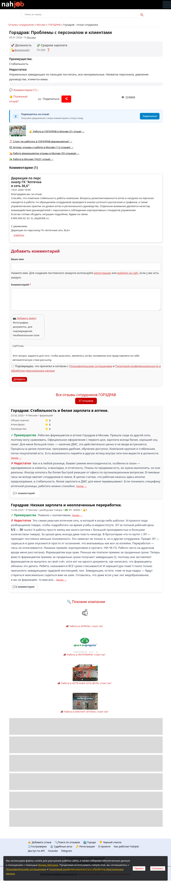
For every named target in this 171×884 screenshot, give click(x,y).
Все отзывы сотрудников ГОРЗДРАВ (86, 394)
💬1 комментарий (24, 493)
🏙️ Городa (89, 842)
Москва (40, 24)
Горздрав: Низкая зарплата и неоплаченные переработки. (66, 504)
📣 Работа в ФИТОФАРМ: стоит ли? (84, 654)
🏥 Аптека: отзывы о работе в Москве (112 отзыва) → (41, 147)
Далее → (16, 457)
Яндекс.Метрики (48, 865)
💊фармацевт (20, 50)
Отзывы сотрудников (21, 24)
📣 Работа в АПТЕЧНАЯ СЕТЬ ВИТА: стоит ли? (84, 683)
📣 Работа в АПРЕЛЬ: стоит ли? (84, 626)
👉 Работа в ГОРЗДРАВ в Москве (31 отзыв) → (56, 131)
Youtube (53, 850)
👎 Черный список (110, 842)
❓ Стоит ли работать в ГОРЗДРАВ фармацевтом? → (40, 141)
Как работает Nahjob (126, 846)
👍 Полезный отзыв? (18, 99)
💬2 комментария (23, 586)
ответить (19, 235)
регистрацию (102, 273)
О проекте (104, 846)
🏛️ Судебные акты (61, 846)
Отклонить (157, 868)
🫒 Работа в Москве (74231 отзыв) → (31, 159)
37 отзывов (86, 401)
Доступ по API (36, 850)
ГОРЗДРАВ (54, 24)
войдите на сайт (127, 273)
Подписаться (150, 116)
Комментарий (21, 284)
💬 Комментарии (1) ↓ (24, 90)
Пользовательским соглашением (90, 366)
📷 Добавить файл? (24, 318)
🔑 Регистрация (85, 846)
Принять (139, 868)
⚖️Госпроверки (37, 846)
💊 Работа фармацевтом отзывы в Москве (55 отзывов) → (44, 153)
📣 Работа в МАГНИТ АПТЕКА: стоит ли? (84, 711)
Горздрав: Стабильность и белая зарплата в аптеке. (59, 410)
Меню (167, 4)
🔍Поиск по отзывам (67, 842)
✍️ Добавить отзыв (39, 842)
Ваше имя (17, 259)
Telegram (66, 850)
